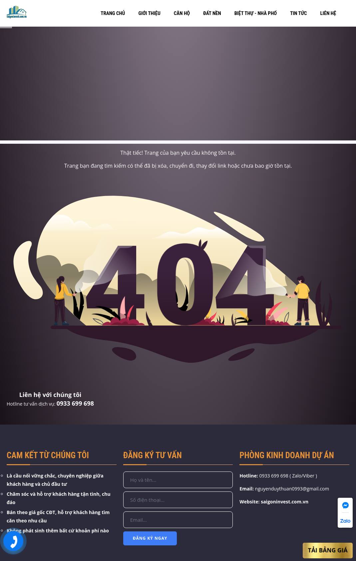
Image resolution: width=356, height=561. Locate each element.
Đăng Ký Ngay (150, 538)
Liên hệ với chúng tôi (50, 395)
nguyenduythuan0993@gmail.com (292, 488)
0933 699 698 (75, 403)
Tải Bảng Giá (327, 550)
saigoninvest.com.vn (284, 501)
